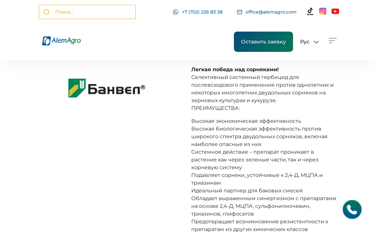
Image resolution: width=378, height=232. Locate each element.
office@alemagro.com (267, 12)
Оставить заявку (263, 42)
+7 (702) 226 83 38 (198, 12)
